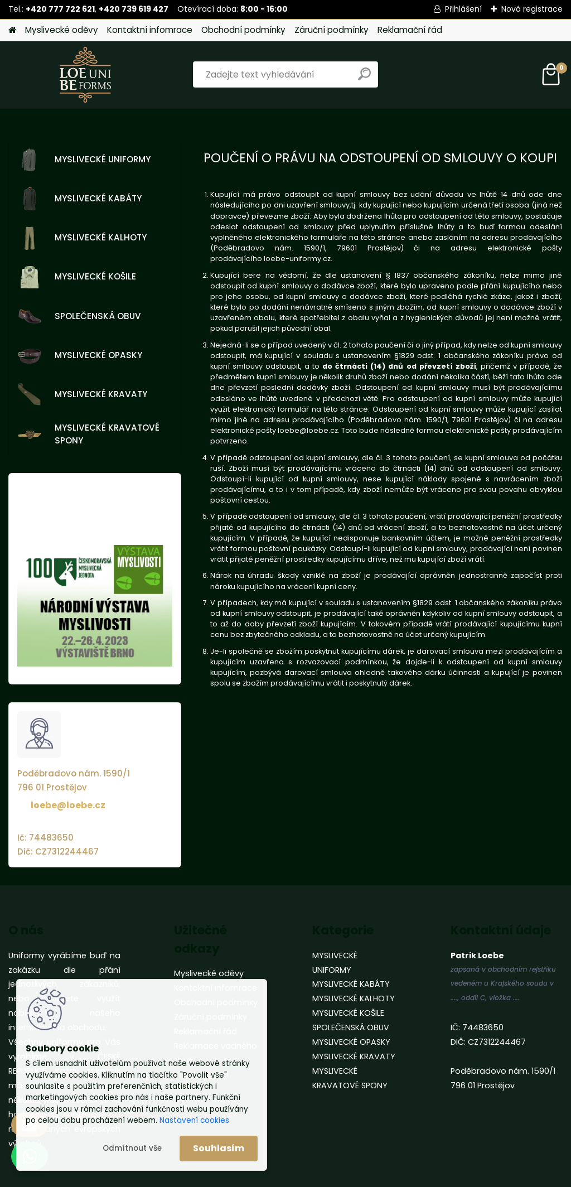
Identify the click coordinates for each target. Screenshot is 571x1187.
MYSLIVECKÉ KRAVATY (82, 394)
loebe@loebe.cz (68, 805)
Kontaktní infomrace (149, 30)
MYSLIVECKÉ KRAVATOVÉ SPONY (88, 434)
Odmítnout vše (132, 1148)
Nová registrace (532, 9)
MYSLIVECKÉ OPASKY (80, 355)
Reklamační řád (410, 30)
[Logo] (85, 75)
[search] (364, 78)
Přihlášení (463, 9)
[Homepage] (12, 30)
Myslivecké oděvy (61, 30)
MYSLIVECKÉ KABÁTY (80, 198)
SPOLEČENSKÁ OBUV (79, 316)
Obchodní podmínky (243, 30)
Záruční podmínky (331, 30)
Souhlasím (218, 1148)
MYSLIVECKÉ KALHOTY (82, 238)
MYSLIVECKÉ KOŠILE (77, 277)
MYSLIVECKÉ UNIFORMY (84, 159)
